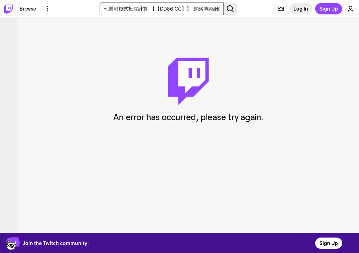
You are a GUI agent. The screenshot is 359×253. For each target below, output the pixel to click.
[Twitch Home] (8, 9)
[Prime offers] (280, 8)
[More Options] (47, 8)
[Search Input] (162, 8)
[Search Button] (230, 8)
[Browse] (28, 9)
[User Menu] (350, 8)
